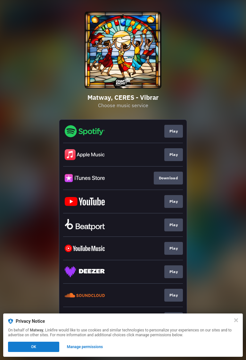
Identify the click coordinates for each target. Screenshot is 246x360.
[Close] (236, 320)
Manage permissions (85, 347)
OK (33, 347)
